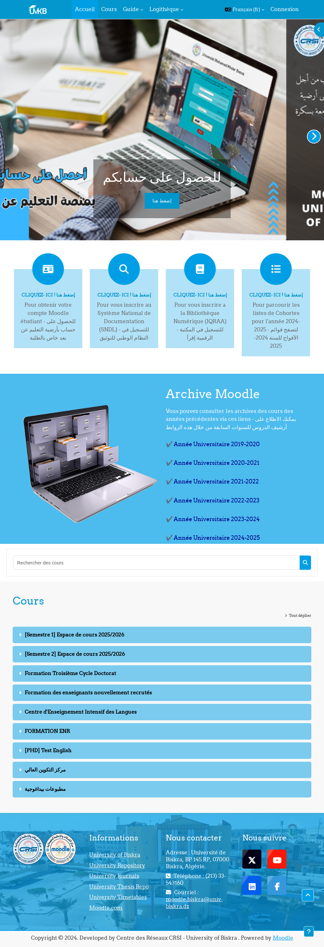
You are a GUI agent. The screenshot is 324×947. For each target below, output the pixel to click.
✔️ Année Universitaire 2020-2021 (212, 462)
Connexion (285, 9)
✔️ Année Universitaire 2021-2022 (212, 481)
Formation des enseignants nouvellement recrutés (88, 692)
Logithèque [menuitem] (164, 9)
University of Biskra (114, 854)
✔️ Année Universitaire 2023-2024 (213, 519)
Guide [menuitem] (131, 9)
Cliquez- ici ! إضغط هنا (48, 295)
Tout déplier (300, 615)
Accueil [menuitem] (85, 9)
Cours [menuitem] (109, 9)
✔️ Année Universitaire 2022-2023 (212, 500)
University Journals (114, 875)
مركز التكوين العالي (45, 769)
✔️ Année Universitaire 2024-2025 (213, 537)
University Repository (117, 865)
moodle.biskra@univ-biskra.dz (194, 903)
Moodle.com (105, 907)
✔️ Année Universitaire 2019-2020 (213, 444)
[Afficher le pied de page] (309, 931)
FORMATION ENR (47, 731)
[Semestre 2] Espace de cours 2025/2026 (75, 654)
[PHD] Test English (48, 750)
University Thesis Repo (119, 886)
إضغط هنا (162, 200)
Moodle (283, 937)
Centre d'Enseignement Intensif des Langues (81, 712)
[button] (244, 9)
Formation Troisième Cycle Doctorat (70, 673)
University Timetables (118, 897)
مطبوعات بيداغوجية (45, 789)
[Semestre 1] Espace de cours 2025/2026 (74, 634)
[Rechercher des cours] (156, 563)
